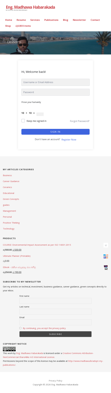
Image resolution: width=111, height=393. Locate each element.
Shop (8, 25)
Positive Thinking (11, 222)
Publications (51, 20)
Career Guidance (11, 181)
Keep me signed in (36, 121)
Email (21, 317)
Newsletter (79, 20)
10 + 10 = (28, 113)
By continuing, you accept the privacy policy (44, 328)
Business (7, 175)
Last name (24, 306)
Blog (65, 20)
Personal (7, 216)
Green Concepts (11, 199)
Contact (95, 20)
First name (24, 296)
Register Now (68, 139)
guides (6, 204)
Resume (21, 20)
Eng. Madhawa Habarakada (30, 7)
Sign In (55, 131)
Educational (8, 193)
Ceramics (7, 187)
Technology (8, 228)
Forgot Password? (79, 121)
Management (9, 210)
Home (8, 20)
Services (35, 20)
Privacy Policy (55, 380)
